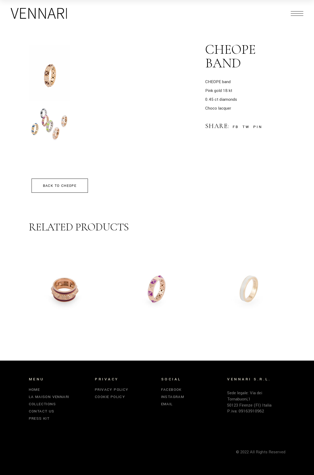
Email (167, 404)
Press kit (39, 418)
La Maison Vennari (49, 396)
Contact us (42, 411)
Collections (42, 404)
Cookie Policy (110, 396)
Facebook (171, 389)
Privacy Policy (112, 389)
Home (34, 389)
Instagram (172, 396)
